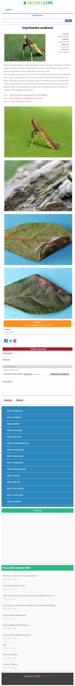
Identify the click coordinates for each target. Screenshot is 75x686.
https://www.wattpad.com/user (17, 635)
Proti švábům (14, 417)
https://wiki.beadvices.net (14, 615)
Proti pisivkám (14, 430)
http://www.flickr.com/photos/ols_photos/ (26, 98)
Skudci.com (46, 676)
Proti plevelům (15, 495)
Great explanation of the (14, 585)
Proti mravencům (16, 469)
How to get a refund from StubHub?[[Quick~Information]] (29, 605)
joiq (4, 644)
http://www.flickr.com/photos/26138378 (26, 95)
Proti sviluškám (15, 488)
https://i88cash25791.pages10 (16, 625)
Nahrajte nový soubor (13, 374)
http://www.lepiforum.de (21, 101)
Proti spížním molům (18, 443)
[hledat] (33, 21)
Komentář (8, 381)
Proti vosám (13, 475)
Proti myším (13, 424)
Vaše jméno (8, 353)
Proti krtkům (14, 437)
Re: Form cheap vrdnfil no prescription (20, 576)
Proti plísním (14, 501)
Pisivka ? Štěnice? (10, 654)
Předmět (6, 360)
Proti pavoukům (15, 450)
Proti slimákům (15, 462)
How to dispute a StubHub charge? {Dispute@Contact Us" (29, 595)
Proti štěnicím (14, 411)
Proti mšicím (13, 482)
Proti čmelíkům (15, 456)
